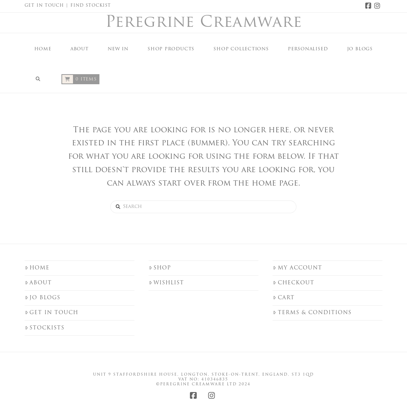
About (38, 283)
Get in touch (51, 313)
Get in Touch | (47, 6)
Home (37, 268)
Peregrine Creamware (203, 23)
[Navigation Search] (38, 78)
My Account (297, 268)
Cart (283, 298)
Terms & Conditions (312, 313)
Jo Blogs (42, 298)
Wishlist (166, 283)
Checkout (293, 283)
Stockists (44, 328)
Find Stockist (90, 6)
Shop (160, 268)
